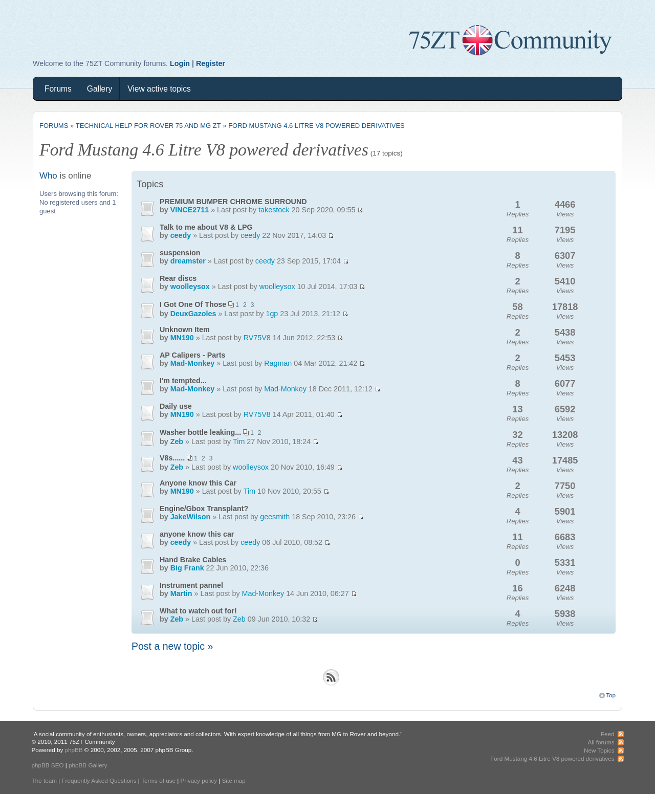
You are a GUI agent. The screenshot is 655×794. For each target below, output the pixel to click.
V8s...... (172, 458)
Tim (239, 441)
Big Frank (187, 568)
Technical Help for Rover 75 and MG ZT (148, 125)
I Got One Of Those (193, 304)
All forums (601, 742)
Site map (234, 780)
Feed (608, 734)
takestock (273, 210)
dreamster (188, 261)
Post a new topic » (172, 646)
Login (180, 63)
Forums (58, 88)
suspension (180, 253)
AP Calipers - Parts (192, 355)
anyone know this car (197, 534)
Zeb (176, 441)
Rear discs (178, 278)
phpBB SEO (48, 765)
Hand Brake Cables (193, 560)
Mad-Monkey (192, 363)
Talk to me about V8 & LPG (206, 227)
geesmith (275, 517)
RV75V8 (257, 338)
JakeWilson (190, 517)
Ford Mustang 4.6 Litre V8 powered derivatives (316, 125)
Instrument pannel (191, 585)
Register (210, 63)
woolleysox (190, 286)
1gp (272, 314)
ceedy (180, 235)
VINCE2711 (189, 210)
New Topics (599, 750)
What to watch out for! (198, 611)
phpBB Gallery (88, 765)
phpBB (73, 749)
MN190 (182, 338)
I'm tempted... (183, 381)
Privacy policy (199, 780)
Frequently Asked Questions (98, 780)
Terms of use (158, 780)
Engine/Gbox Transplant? (204, 508)
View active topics (159, 88)
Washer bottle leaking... (200, 432)
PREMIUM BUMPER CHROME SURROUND (233, 201)
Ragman (278, 363)
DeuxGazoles (193, 314)
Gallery (99, 88)
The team (44, 780)
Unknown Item (185, 329)
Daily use (176, 406)
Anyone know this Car (198, 483)
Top (611, 695)
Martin (181, 593)
